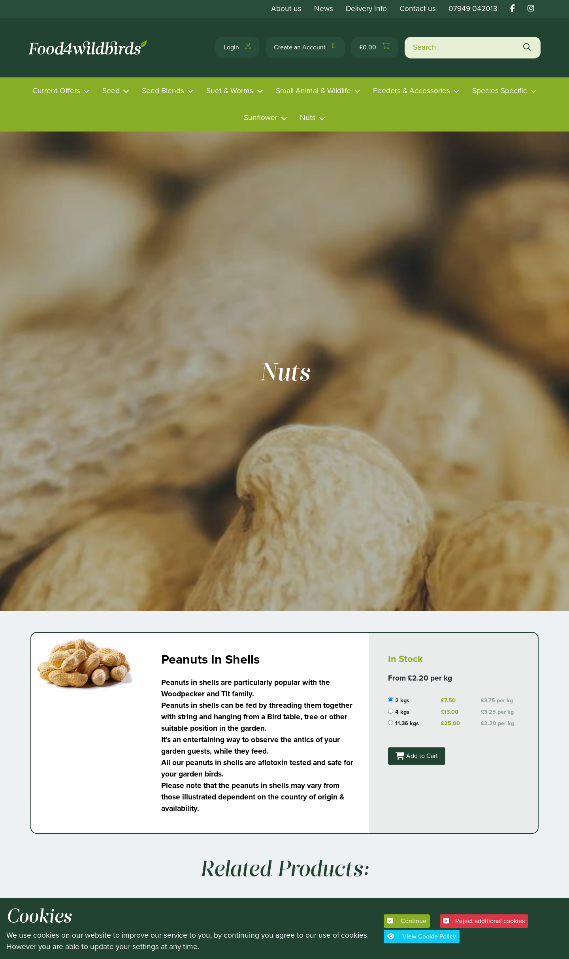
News (323, 8)
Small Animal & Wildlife (313, 90)
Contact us (417, 8)
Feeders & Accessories (411, 90)
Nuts (308, 117)
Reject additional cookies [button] (484, 920)
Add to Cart (422, 754)
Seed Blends (163, 90)
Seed (111, 90)
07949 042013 (472, 8)
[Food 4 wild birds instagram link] (531, 8)
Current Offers (56, 90)
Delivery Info (366, 8)
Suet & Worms (229, 90)
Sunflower (260, 117)
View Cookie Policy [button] (421, 936)
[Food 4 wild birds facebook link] (512, 8)
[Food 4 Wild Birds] (88, 47)
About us (286, 8)
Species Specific (499, 90)
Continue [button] (406, 920)
